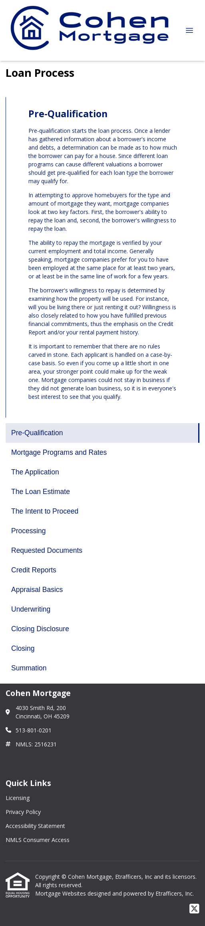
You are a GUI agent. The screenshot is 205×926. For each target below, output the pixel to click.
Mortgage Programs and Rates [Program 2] (59, 452)
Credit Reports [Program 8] (33, 570)
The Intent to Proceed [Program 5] (44, 511)
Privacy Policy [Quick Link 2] (23, 812)
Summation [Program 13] (29, 668)
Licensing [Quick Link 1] (18, 798)
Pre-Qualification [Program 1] (37, 433)
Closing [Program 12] (22, 648)
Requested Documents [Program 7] (46, 550)
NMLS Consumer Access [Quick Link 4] (38, 840)
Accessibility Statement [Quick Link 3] (35, 826)
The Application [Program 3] (35, 472)
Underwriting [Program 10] (30, 609)
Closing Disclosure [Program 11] (40, 629)
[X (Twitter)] (194, 909)
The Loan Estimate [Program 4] (40, 492)
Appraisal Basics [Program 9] (37, 590)
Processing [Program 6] (28, 531)
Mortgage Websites (61, 893)
